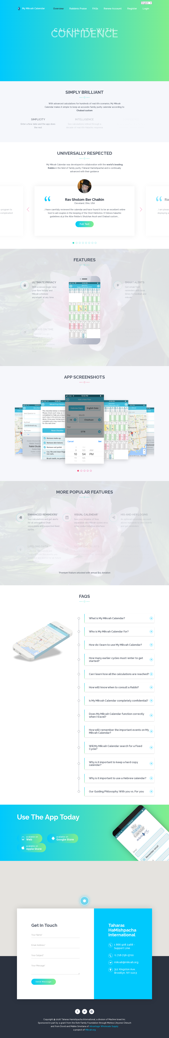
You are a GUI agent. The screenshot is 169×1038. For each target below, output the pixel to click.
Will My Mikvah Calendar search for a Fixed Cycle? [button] (115, 747)
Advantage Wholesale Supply (103, 1026)
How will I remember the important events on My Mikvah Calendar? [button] (119, 731)
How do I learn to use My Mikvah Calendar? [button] (115, 644)
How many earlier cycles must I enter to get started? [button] (116, 659)
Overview (58, 8)
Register (132, 8)
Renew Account (113, 8)
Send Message (44, 982)
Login (146, 8)
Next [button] (141, 209)
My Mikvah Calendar (31, 8)
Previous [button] (28, 209)
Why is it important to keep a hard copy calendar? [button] (113, 764)
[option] (84, 209)
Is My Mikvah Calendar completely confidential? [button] (118, 700)
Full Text (84, 224)
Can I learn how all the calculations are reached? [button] (119, 674)
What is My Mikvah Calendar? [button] (107, 618)
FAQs (95, 8)
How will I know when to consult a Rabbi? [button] (114, 687)
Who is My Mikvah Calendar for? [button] (109, 631)
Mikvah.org (90, 1030)
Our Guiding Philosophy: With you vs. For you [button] (116, 791)
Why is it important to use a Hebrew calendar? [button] (117, 778)
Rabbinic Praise (78, 8)
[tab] (119, 618)
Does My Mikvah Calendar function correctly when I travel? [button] (116, 715)
